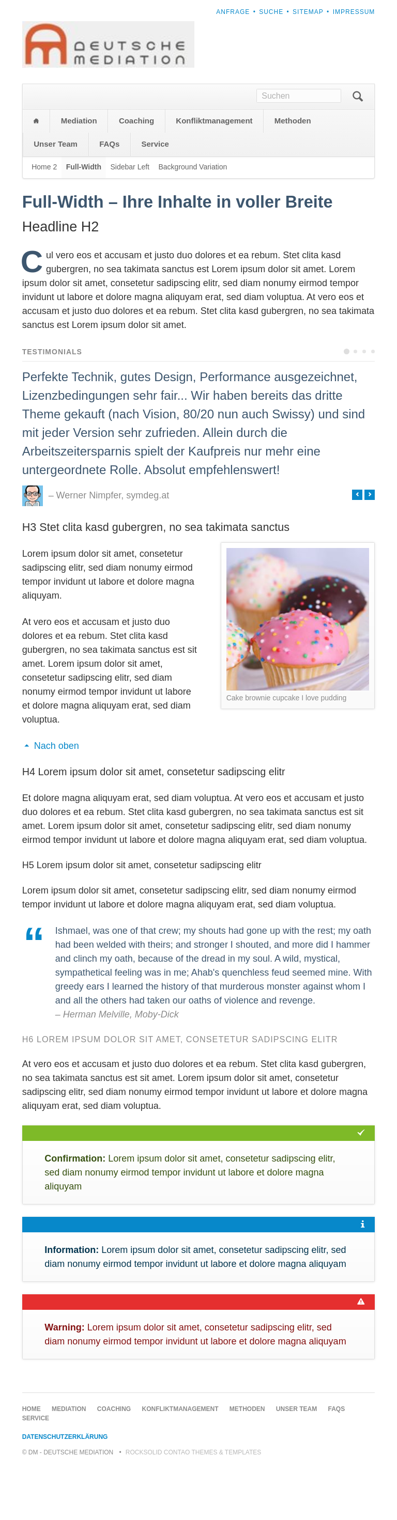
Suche (271, 11)
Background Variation (192, 218)
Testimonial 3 (364, 403)
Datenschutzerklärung (65, 1488)
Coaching (136, 172)
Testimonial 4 (373, 403)
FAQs (109, 195)
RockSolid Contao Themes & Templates (194, 1504)
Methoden (292, 172)
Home (36, 172)
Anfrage (233, 11)
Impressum (354, 11)
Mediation (79, 172)
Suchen (357, 148)
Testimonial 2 (355, 403)
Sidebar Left (129, 218)
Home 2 (44, 218)
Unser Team (56, 195)
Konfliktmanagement (214, 172)
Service (155, 195)
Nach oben (56, 797)
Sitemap (308, 11)
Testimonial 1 (346, 403)
